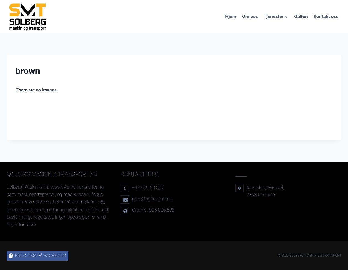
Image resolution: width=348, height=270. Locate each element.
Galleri (301, 16)
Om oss (250, 16)
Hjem (230, 16)
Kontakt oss (326, 16)
